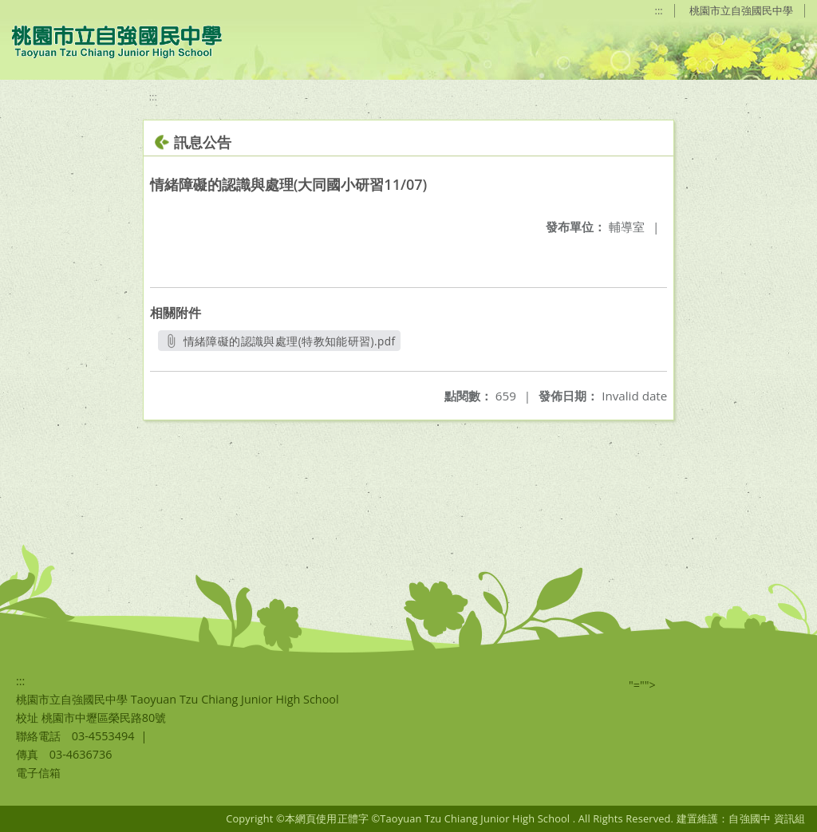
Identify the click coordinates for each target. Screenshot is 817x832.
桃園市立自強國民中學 (741, 10)
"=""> (642, 684)
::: (659, 10)
